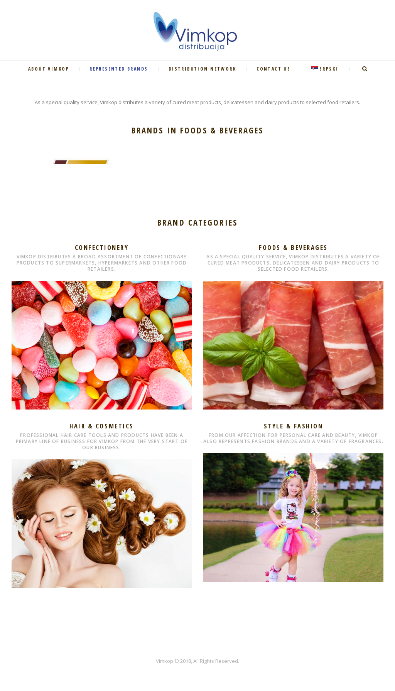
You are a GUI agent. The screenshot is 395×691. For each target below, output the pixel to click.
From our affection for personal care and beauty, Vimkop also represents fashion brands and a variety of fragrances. (293, 438)
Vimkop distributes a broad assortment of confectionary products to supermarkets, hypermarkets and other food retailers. (102, 262)
